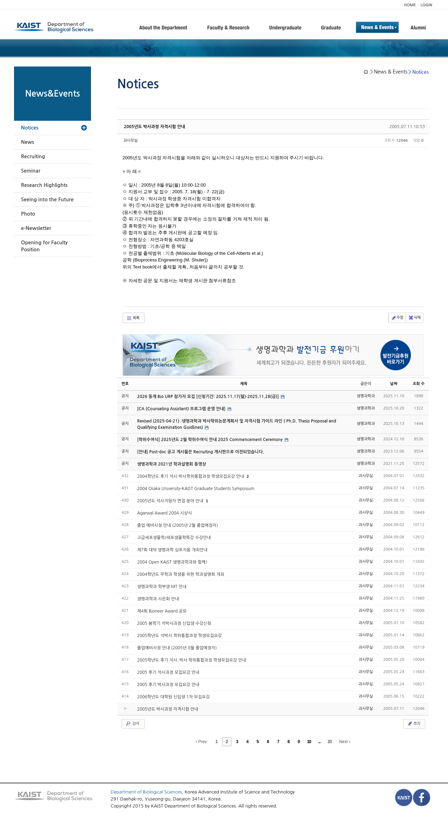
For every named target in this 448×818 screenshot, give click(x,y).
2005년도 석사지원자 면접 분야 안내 (171, 501)
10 (309, 741)
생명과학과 (366, 396)
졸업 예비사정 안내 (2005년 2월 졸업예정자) (177, 525)
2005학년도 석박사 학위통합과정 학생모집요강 (179, 636)
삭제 (414, 318)
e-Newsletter (36, 228)
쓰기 (413, 723)
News (27, 142)
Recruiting (33, 156)
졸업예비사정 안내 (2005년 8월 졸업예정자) (177, 648)
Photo (28, 213)
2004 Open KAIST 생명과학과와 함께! (172, 562)
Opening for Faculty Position (44, 246)
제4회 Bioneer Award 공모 (162, 611)
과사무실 (130, 140)
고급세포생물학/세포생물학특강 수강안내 (174, 538)
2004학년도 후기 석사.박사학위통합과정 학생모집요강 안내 (191, 476)
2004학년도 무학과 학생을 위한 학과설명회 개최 (180, 574)
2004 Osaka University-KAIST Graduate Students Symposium (195, 489)
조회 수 (419, 384)
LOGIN (426, 5)
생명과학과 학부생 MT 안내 (162, 587)
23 (329, 741)
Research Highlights (44, 185)
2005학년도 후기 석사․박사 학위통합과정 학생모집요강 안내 (191, 660)
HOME (410, 5)
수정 (397, 318)
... (319, 741)
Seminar (30, 170)
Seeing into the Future (47, 199)
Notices (29, 127)
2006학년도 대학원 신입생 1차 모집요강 (173, 697)
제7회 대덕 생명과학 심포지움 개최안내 (172, 550)
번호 (125, 384)
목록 (132, 318)
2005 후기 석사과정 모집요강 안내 (168, 672)
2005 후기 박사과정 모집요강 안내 (168, 685)
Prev (201, 741)
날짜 (394, 384)
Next (344, 741)
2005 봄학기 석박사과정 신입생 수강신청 (174, 623)
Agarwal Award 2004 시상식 (164, 513)
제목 (243, 384)
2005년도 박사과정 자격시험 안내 (154, 127)
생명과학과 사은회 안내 (158, 599)
